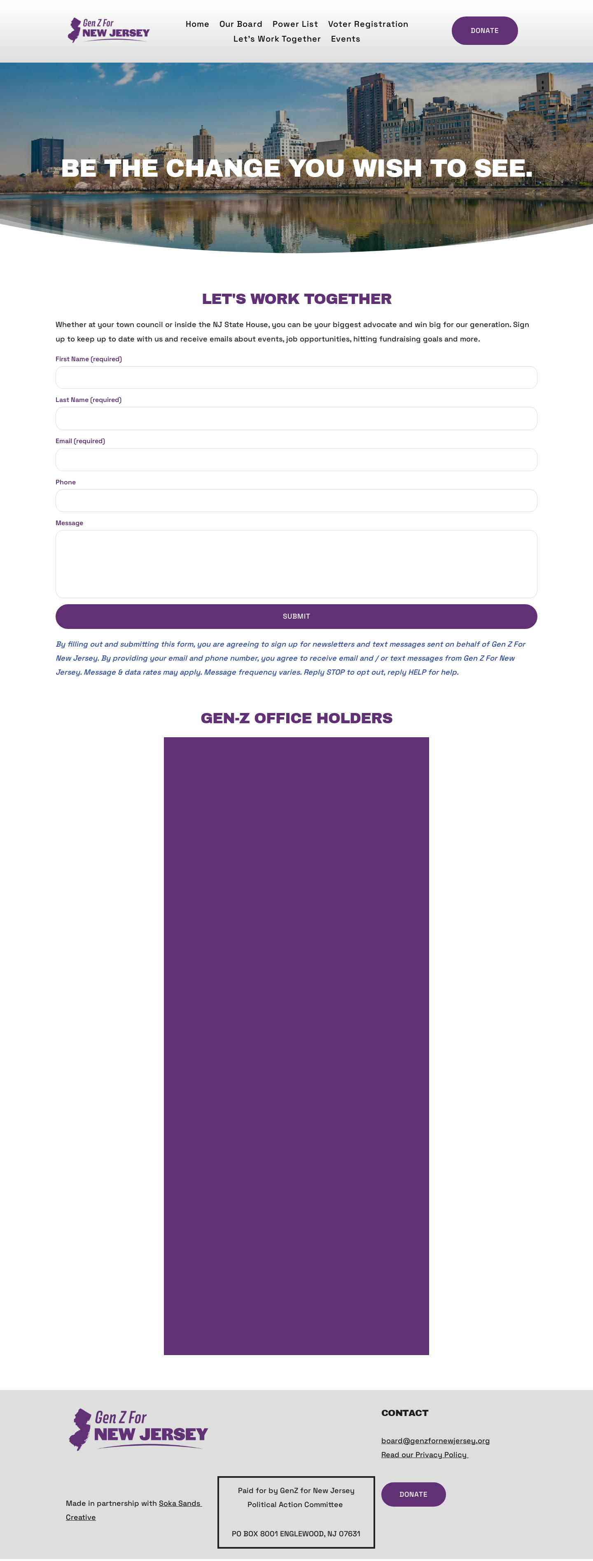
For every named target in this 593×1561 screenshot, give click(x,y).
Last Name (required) (88, 400)
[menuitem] (198, 23)
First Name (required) (89, 359)
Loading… (295, 1048)
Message (69, 525)
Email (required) (80, 442)
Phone (66, 483)
